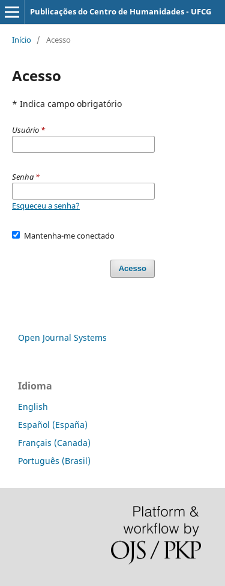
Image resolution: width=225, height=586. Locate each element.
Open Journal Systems (62, 337)
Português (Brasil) (54, 460)
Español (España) (53, 424)
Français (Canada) (54, 442)
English (33, 406)
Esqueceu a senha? (46, 205)
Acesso (132, 268)
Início (21, 39)
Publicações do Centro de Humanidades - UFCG (120, 11)
